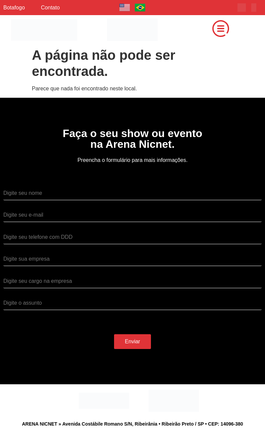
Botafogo (14, 7)
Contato (50, 7)
